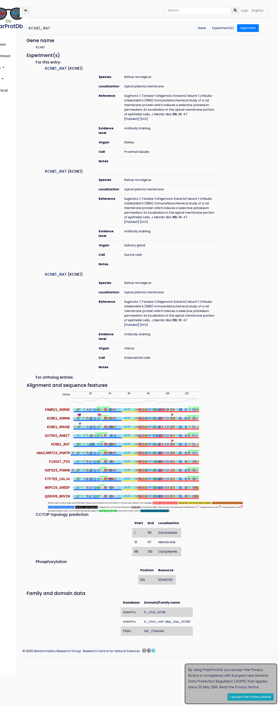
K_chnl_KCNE (171, 643)
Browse (10, 43)
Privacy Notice (247, 687)
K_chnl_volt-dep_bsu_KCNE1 (183, 652)
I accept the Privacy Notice (250, 697)
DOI (167, 128)
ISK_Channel (170, 661)
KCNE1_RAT (71, 28)
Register (258, 10)
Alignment (248, 28)
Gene (202, 28)
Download (12, 52)
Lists (8, 61)
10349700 (181, 610)
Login (244, 10)
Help (8, 70)
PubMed (155, 128)
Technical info (15, 79)
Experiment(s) (223, 28)
